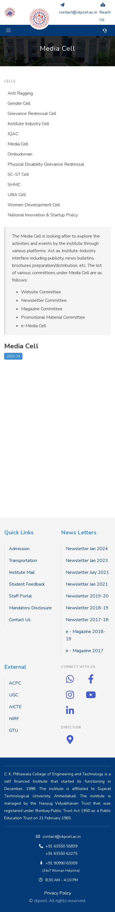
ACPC (15, 683)
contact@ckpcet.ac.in (61, 836)
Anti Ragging (20, 93)
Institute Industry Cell (28, 124)
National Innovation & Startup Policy (43, 215)
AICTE (15, 707)
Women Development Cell (34, 205)
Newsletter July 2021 (87, 572)
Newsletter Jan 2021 (87, 584)
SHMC (14, 184)
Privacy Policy (57, 893)
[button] (8, 30)
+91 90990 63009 (61, 863)
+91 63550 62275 (61, 853)
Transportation (23, 560)
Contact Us (20, 620)
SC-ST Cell (18, 174)
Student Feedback (27, 584)
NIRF (14, 719)
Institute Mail (22, 572)
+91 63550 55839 (61, 846)
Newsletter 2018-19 (87, 608)
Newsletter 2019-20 (87, 596)
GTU (13, 730)
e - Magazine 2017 (84, 651)
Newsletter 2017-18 (87, 620)
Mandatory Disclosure (30, 608)
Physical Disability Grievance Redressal (46, 164)
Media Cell (18, 144)
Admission (19, 549)
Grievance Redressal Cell (32, 113)
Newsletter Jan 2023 (87, 560)
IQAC (13, 134)
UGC (13, 695)
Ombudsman (20, 154)
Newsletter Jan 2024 (87, 549)
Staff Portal (20, 596)
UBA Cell (17, 195)
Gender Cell (19, 103)
